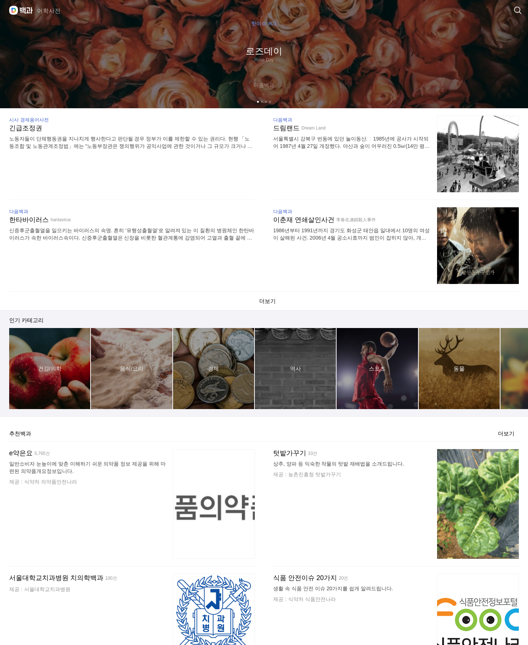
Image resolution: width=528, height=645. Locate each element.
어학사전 (48, 11)
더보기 (506, 431)
